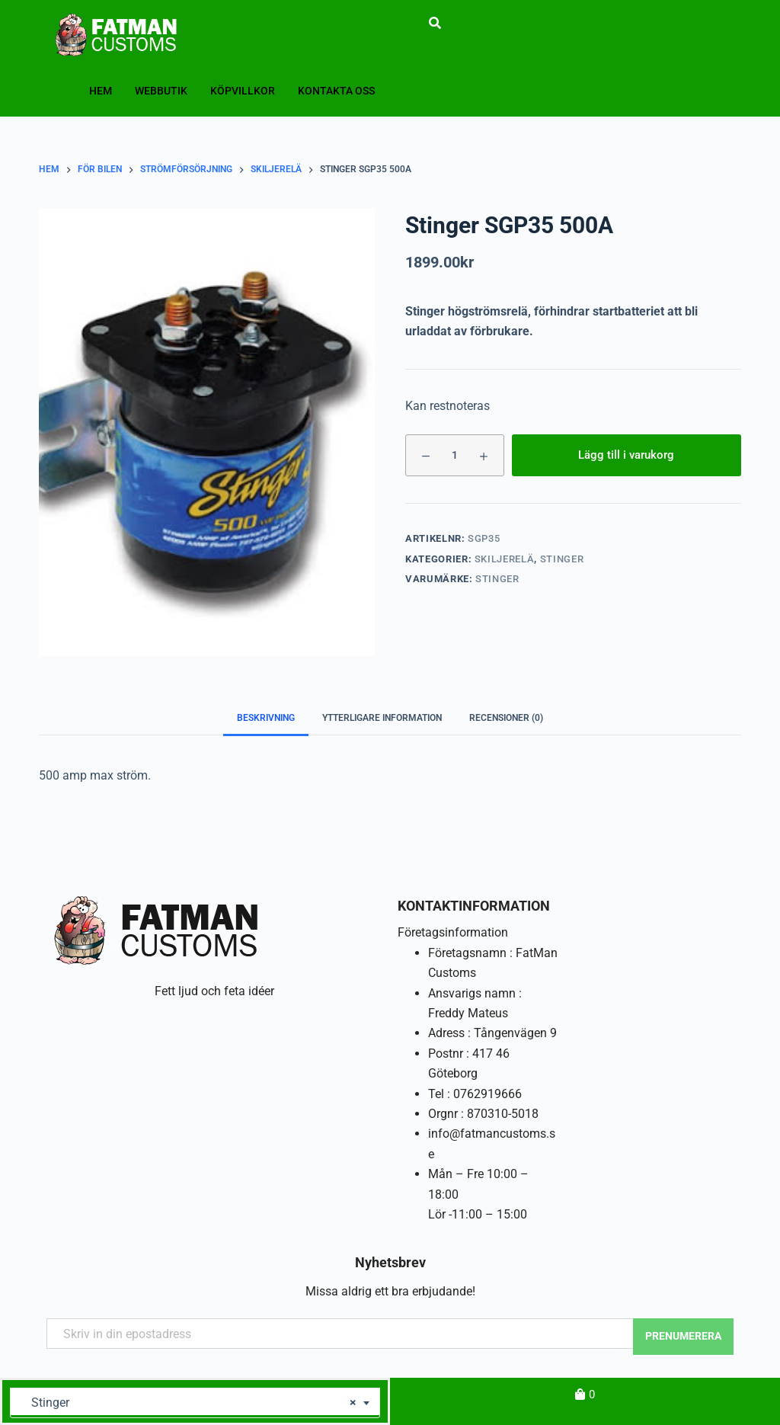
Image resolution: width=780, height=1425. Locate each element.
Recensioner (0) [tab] (506, 717)
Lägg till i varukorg (626, 455)
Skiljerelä (505, 559)
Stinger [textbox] (189, 1403)
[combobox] (195, 1403)
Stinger (562, 559)
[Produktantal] (454, 455)
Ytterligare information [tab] (382, 717)
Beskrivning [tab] (266, 717)
